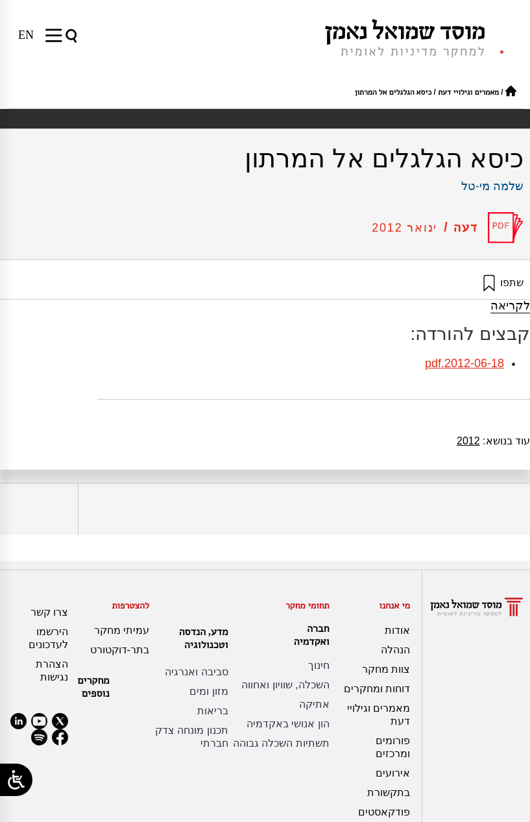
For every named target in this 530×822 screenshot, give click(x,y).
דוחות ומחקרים (377, 688)
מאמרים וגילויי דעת (468, 92)
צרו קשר (49, 612)
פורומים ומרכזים (393, 747)
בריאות (212, 710)
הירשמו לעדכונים (48, 638)
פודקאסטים (384, 811)
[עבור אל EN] (26, 35)
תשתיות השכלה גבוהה (281, 743)
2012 (468, 440)
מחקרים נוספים (93, 687)
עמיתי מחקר (121, 630)
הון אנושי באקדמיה (288, 723)
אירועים (393, 773)
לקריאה (510, 305)
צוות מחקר (386, 669)
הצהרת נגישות (52, 671)
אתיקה (314, 704)
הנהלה (395, 649)
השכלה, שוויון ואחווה (285, 684)
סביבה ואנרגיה (196, 671)
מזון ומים (208, 691)
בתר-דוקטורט (119, 649)
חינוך (319, 665)
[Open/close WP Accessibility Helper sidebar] (16, 780)
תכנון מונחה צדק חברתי (191, 737)
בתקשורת (388, 792)
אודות (397, 630)
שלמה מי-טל (492, 186)
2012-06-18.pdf (464, 363)
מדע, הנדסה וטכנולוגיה (200, 638)
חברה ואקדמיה (308, 635)
